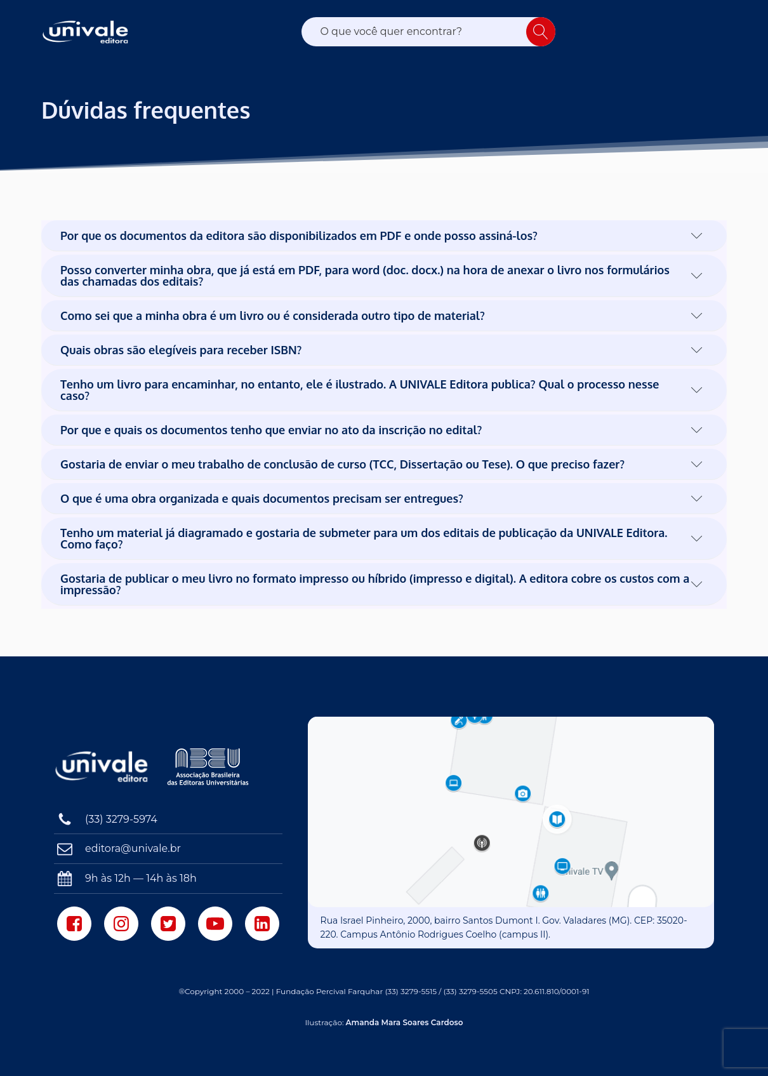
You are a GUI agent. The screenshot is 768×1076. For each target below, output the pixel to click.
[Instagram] (121, 924)
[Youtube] (215, 924)
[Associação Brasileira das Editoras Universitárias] (209, 767)
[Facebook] (74, 924)
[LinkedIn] (262, 924)
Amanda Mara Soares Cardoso (404, 1022)
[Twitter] (168, 924)
